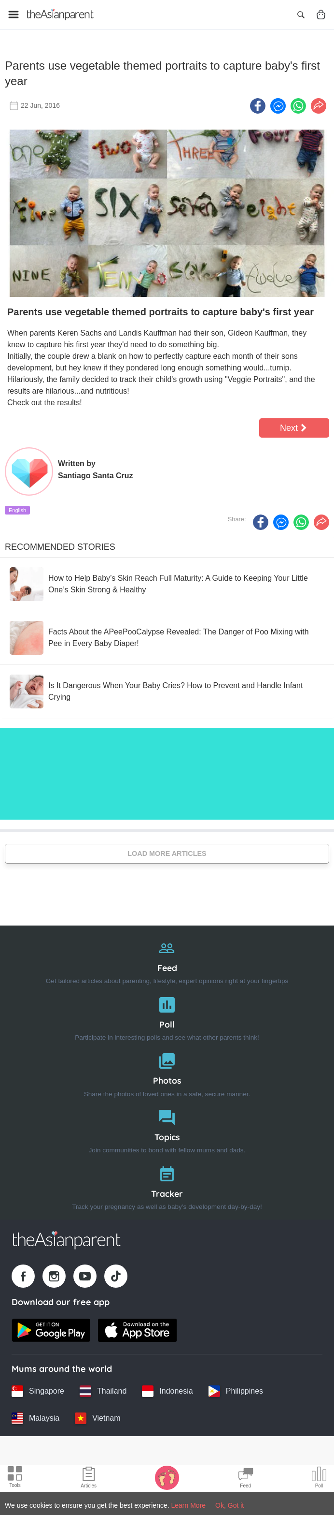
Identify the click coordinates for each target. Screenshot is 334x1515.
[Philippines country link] (236, 1391)
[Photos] (167, 1072)
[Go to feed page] (60, 14)
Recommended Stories (60, 546)
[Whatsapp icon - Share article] (298, 105)
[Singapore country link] (38, 1391)
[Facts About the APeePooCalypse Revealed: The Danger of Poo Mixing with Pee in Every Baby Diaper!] (167, 637)
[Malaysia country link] (35, 1418)
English (17, 509)
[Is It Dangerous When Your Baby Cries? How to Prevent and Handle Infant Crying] (167, 690)
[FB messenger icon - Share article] (278, 105)
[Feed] (167, 959)
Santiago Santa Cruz (95, 475)
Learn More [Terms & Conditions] (188, 1505)
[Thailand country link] (103, 1391)
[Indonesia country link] (167, 1391)
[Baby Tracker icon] (167, 1477)
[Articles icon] (89, 1478)
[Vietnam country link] (97, 1418)
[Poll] (167, 1015)
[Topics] (167, 1129)
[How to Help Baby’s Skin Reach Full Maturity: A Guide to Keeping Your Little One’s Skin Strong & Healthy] (167, 583)
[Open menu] (13, 14)
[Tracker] (167, 1185)
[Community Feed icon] (245, 1478)
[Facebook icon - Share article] (257, 105)
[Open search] (300, 14)
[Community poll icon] (319, 1478)
